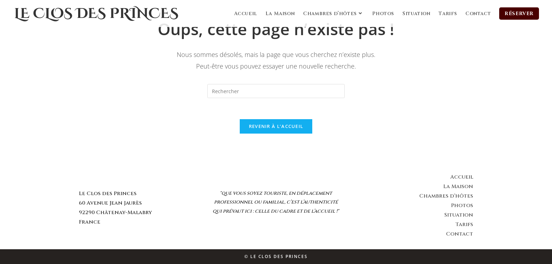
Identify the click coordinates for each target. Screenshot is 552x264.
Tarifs (464, 224)
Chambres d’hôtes (446, 196)
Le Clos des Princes (96, 13)
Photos (462, 205)
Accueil (461, 177)
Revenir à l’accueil (276, 126)
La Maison (458, 186)
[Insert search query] (276, 91)
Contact (459, 234)
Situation (458, 215)
